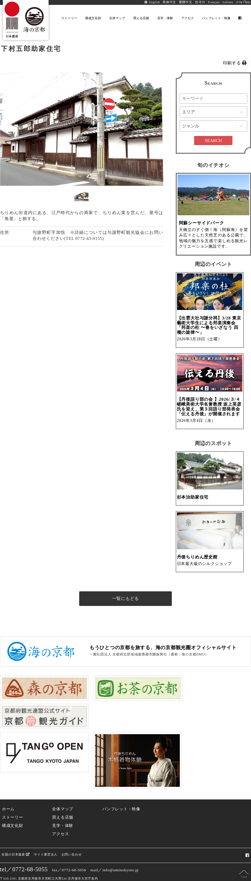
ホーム (8, 796)
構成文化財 (12, 813)
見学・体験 (62, 813)
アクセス (60, 821)
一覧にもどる (125, 622)
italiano (227, 2)
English (154, 2)
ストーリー (12, 804)
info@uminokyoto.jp (120, 857)
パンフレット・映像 (121, 796)
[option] (81, 129)
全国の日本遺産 (15, 841)
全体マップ (62, 796)
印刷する (235, 63)
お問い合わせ (71, 841)
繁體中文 (185, 2)
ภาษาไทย (243, 2)
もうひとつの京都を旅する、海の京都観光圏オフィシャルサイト (163, 671)
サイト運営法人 (45, 841)
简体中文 (169, 2)
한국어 (200, 2)
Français (214, 2)
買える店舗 (62, 804)
